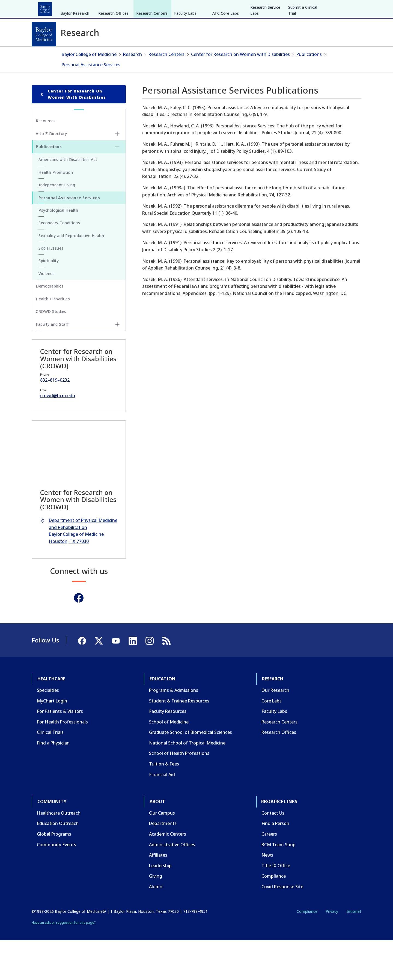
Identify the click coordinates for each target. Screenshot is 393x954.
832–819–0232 (55, 393)
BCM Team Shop (278, 858)
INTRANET (305, 7)
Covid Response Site (282, 900)
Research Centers (152, 54)
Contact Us (272, 826)
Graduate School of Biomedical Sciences (190, 746)
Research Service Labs (265, 51)
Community (132, 7)
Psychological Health (58, 223)
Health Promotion (55, 185)
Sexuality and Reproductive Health (71, 248)
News (267, 868)
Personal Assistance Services (91, 78)
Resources (46, 134)
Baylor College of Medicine (89, 68)
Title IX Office (275, 879)
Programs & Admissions (173, 704)
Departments (163, 837)
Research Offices (113, 54)
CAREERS (283, 7)
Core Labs (271, 714)
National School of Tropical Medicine (187, 756)
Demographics (49, 299)
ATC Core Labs (225, 54)
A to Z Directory (51, 146)
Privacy (332, 924)
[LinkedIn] (352, 7)
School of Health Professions (179, 767)
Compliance (273, 889)
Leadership (160, 879)
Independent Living (56, 198)
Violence (46, 286)
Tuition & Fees (164, 777)
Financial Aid (162, 788)
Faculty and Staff (52, 337)
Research (103, 7)
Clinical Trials (50, 746)
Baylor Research (74, 54)
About (158, 7)
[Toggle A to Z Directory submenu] (117, 147)
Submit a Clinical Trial (302, 51)
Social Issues (51, 261)
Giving (155, 889)
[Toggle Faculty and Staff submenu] (117, 337)
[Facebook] (322, 7)
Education (76, 7)
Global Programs (54, 847)
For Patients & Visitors (60, 725)
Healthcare (47, 7)
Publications (309, 68)
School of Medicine (169, 735)
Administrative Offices (172, 858)
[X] (332, 7)
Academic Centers (167, 847)
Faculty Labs (185, 54)
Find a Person (275, 837)
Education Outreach (58, 837)
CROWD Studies (51, 324)
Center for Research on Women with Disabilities (240, 68)
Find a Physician (53, 756)
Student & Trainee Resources (179, 714)
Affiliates (158, 868)
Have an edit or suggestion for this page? (64, 936)
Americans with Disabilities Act (67, 172)
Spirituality (48, 274)
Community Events (56, 858)
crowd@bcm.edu (57, 409)
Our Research (275, 704)
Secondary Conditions (59, 236)
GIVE (265, 7)
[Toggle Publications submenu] (117, 160)
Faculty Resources (167, 725)
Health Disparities (53, 312)
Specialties (48, 704)
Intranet (353, 924)
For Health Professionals (62, 735)
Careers (269, 847)
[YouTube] (342, 7)
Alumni (156, 900)
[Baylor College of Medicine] (44, 34)
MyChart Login (52, 714)
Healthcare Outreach (59, 826)
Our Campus (162, 826)
